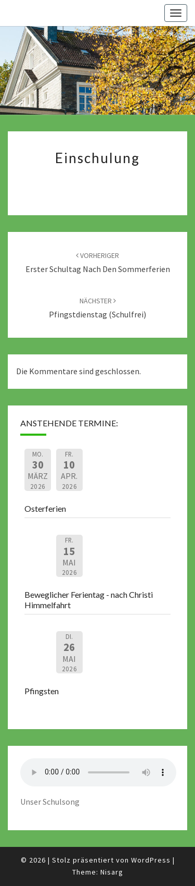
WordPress (151, 860)
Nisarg (111, 872)
